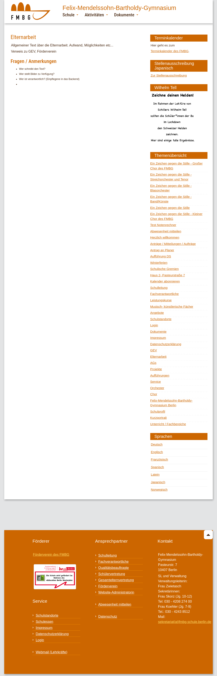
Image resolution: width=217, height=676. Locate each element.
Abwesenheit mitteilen (165, 231)
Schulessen (44, 621)
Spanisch (157, 467)
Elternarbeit (158, 356)
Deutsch (157, 444)
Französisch (159, 459)
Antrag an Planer (162, 250)
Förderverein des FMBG (51, 554)
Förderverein (108, 586)
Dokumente (126, 14)
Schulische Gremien (164, 269)
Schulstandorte (160, 319)
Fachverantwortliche (164, 294)
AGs (153, 363)
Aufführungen (159, 375)
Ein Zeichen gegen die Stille (170, 208)
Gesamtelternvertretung (116, 580)
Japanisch (158, 482)
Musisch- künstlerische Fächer (171, 306)
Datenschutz (107, 616)
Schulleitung (159, 287)
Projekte (156, 369)
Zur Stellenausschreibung (169, 75)
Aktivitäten (96, 14)
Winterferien (158, 262)
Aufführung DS (160, 256)
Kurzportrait (158, 417)
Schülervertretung (111, 574)
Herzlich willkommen (164, 237)
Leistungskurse (161, 300)
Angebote (157, 312)
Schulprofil (157, 411)
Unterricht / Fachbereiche (168, 424)
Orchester (157, 388)
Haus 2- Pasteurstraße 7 (167, 275)
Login (154, 325)
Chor (153, 394)
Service (155, 381)
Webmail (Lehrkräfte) (51, 652)
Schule (70, 14)
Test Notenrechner (163, 225)
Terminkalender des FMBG (170, 51)
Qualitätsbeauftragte (113, 568)
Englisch (157, 452)
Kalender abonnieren (165, 281)
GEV (153, 350)
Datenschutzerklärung (165, 344)
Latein (155, 474)
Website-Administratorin (116, 592)
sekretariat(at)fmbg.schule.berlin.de (184, 622)
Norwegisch (159, 489)
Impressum (158, 337)
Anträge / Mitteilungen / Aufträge (173, 244)
